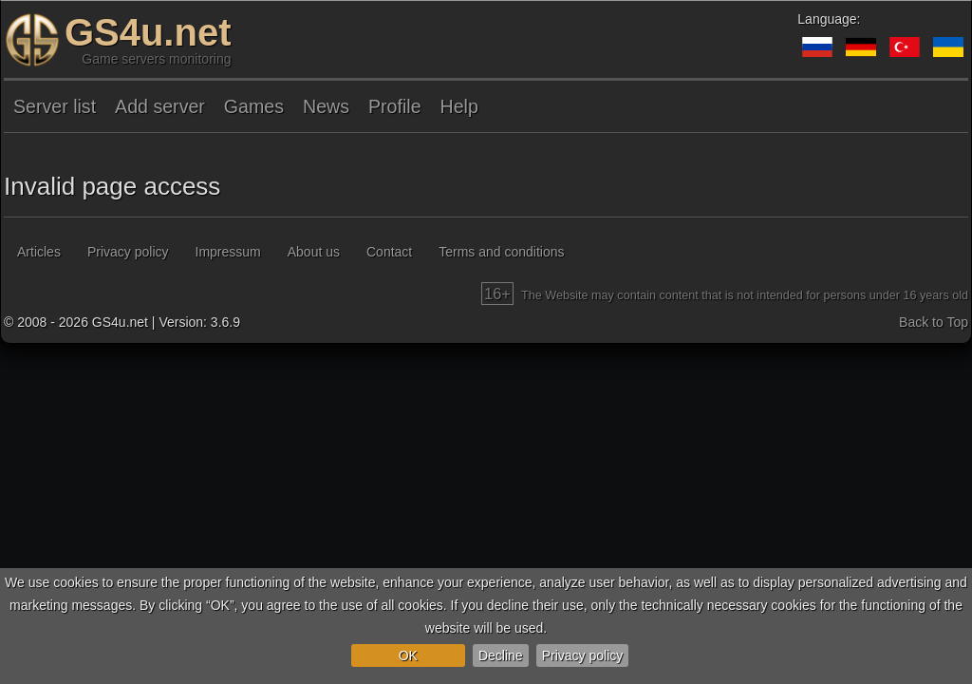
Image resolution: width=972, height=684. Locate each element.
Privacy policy (583, 655)
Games (254, 106)
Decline (500, 655)
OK (408, 655)
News (326, 106)
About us (314, 251)
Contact (389, 251)
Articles (39, 251)
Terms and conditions (501, 251)
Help (459, 106)
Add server (160, 106)
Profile (394, 106)
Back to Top (933, 322)
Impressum (228, 251)
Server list (54, 106)
